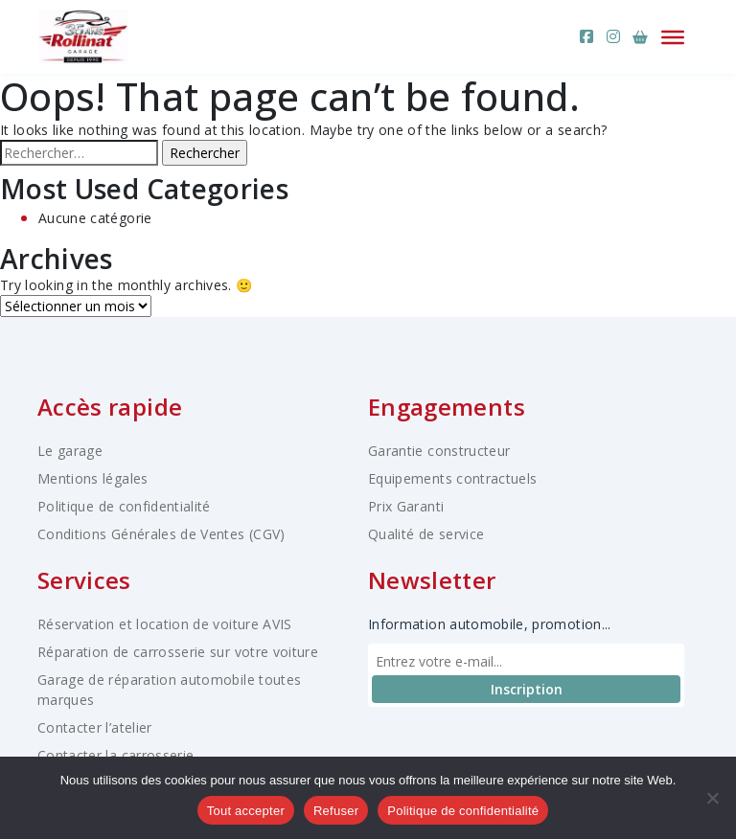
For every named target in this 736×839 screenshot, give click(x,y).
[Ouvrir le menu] (672, 36)
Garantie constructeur (439, 451)
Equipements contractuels (452, 478)
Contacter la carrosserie (115, 755)
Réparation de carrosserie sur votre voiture (177, 652)
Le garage (70, 451)
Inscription (527, 689)
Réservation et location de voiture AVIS (164, 624)
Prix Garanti (406, 506)
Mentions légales (93, 478)
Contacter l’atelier (94, 727)
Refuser (335, 811)
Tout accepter (246, 811)
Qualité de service (426, 534)
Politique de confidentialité (124, 506)
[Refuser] (712, 797)
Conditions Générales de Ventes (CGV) (161, 534)
